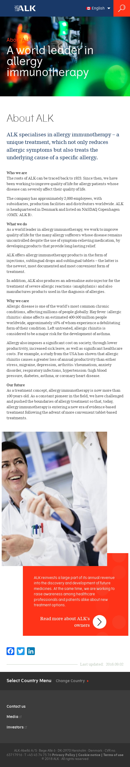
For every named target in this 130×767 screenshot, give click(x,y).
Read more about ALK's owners (65, 622)
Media (14, 717)
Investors (17, 727)
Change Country (70, 681)
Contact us (16, 706)
